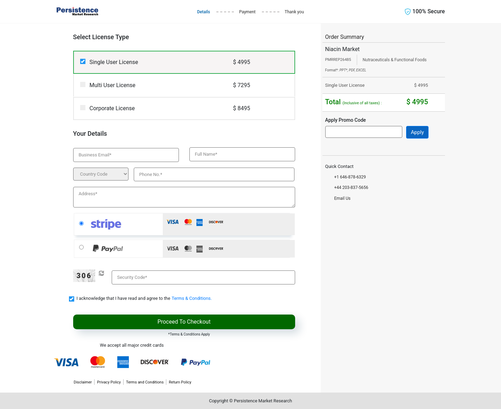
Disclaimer (83, 382)
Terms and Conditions (144, 382)
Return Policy (180, 382)
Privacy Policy (109, 382)
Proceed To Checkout (184, 321)
